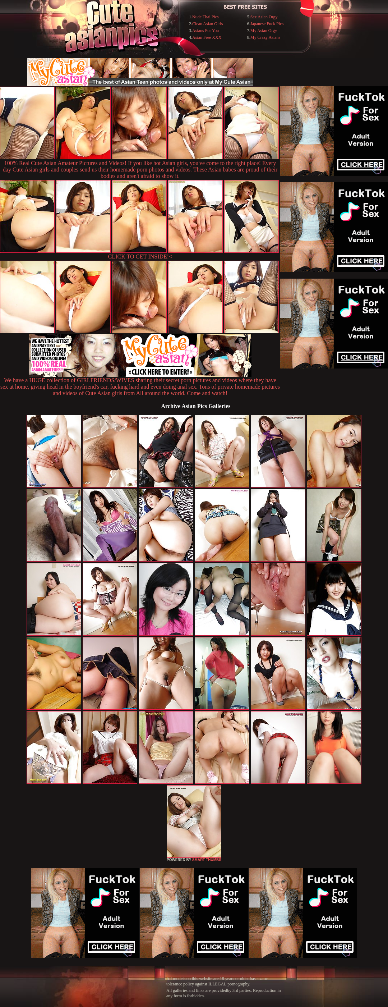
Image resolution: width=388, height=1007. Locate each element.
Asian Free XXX (206, 37)
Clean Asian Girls (207, 23)
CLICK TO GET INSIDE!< (140, 256)
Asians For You (205, 30)
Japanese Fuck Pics (267, 23)
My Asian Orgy (263, 30)
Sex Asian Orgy (264, 16)
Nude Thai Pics (205, 16)
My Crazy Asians (265, 37)
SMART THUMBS (206, 860)
